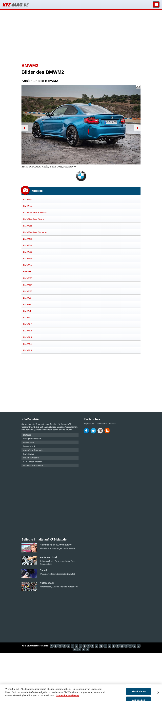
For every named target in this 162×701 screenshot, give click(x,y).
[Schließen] (158, 692)
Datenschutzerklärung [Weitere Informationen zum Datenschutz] (67, 695)
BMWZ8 (27, 310)
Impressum (88, 423)
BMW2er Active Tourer (34, 212)
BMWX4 (27, 337)
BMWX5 (27, 343)
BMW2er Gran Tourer (34, 219)
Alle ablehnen (138, 691)
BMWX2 (27, 324)
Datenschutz (101, 423)
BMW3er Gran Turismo (34, 232)
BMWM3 (27, 278)
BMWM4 (27, 284)
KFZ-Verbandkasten (32, 461)
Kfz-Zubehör (42, 426)
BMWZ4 (27, 304)
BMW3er (27, 225)
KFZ (15, 4)
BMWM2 (27, 271)
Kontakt (112, 423)
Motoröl (27, 434)
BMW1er (27, 199)
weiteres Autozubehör (33, 465)
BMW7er (27, 258)
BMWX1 (27, 317)
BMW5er (27, 245)
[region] (81, 692)
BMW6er (27, 251)
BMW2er (27, 205)
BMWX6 (27, 350)
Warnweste (28, 442)
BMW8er (27, 265)
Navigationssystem (32, 438)
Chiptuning (28, 453)
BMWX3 (27, 330)
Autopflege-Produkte (33, 450)
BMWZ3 (27, 297)
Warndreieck (29, 446)
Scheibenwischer (31, 457)
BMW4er (27, 238)
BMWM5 (27, 291)
